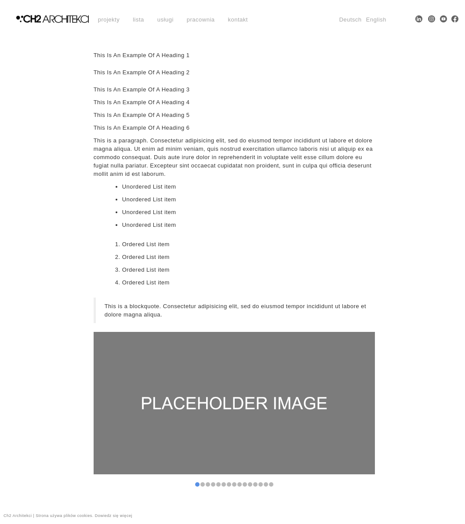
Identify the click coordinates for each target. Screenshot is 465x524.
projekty (109, 19)
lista (138, 19)
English (376, 19)
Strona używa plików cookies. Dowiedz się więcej (84, 515)
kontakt (238, 19)
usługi (165, 19)
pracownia (201, 19)
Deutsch (350, 19)
